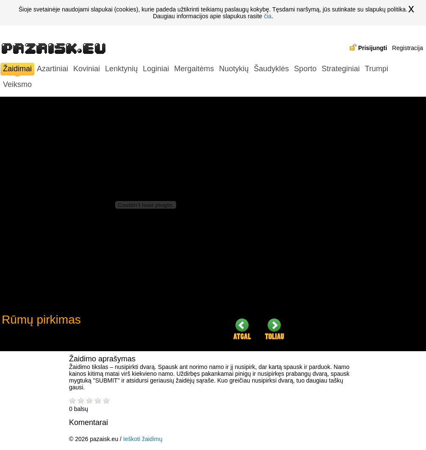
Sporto (305, 68)
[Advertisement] (361, 224)
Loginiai (156, 68)
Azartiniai (52, 68)
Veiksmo (17, 84)
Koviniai (86, 68)
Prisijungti (372, 48)
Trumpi (376, 68)
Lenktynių (121, 68)
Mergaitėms (194, 68)
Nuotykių (234, 68)
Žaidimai (17, 70)
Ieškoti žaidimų (143, 439)
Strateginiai (340, 68)
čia (267, 16)
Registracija (407, 48)
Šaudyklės (271, 68)
